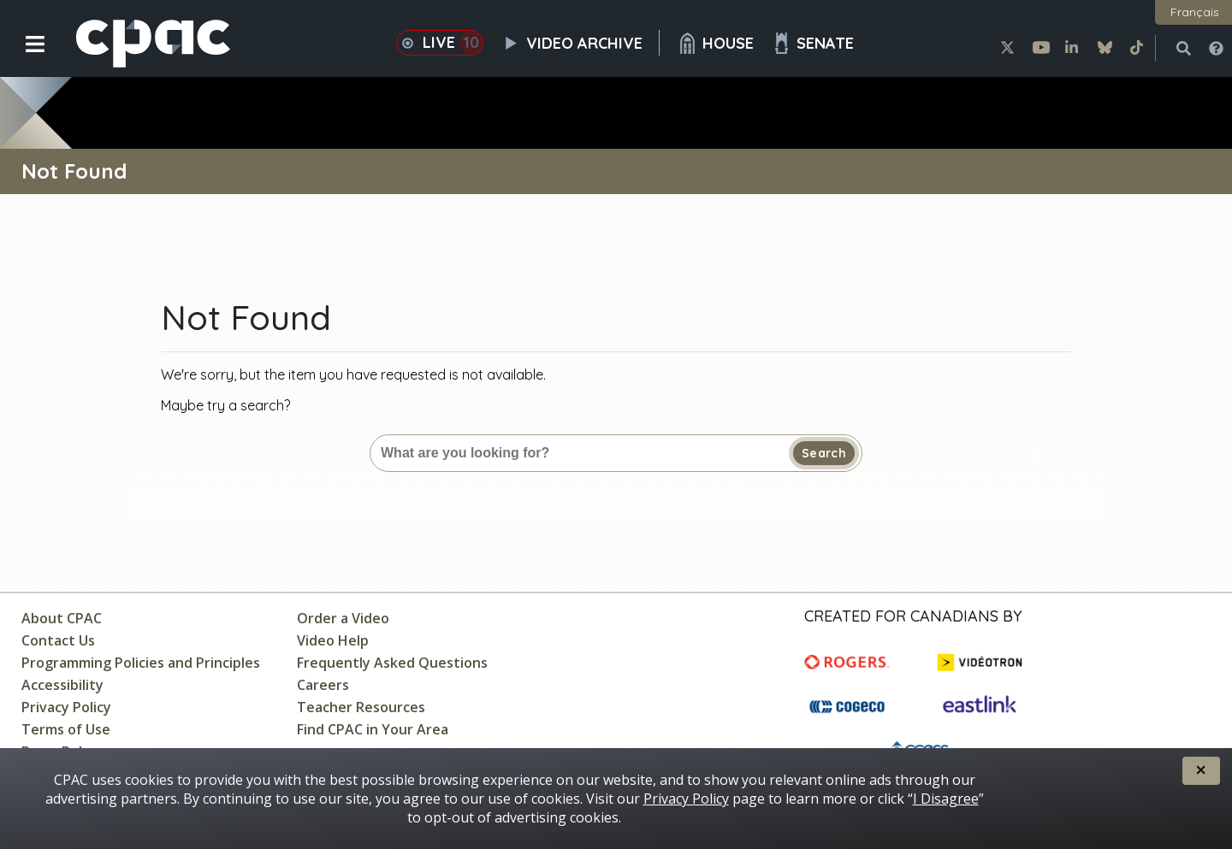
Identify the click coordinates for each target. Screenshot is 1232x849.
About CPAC (61, 618)
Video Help (333, 640)
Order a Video (343, 618)
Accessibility (62, 684)
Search (824, 453)
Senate (812, 43)
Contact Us (58, 640)
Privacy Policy (66, 707)
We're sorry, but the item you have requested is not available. (353, 374)
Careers (323, 684)
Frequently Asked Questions (392, 662)
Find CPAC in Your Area (372, 729)
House (715, 43)
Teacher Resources (361, 707)
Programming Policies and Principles (140, 662)
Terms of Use (65, 729)
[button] (23, 57)
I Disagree (946, 798)
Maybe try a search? (225, 405)
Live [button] (440, 43)
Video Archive (580, 43)
